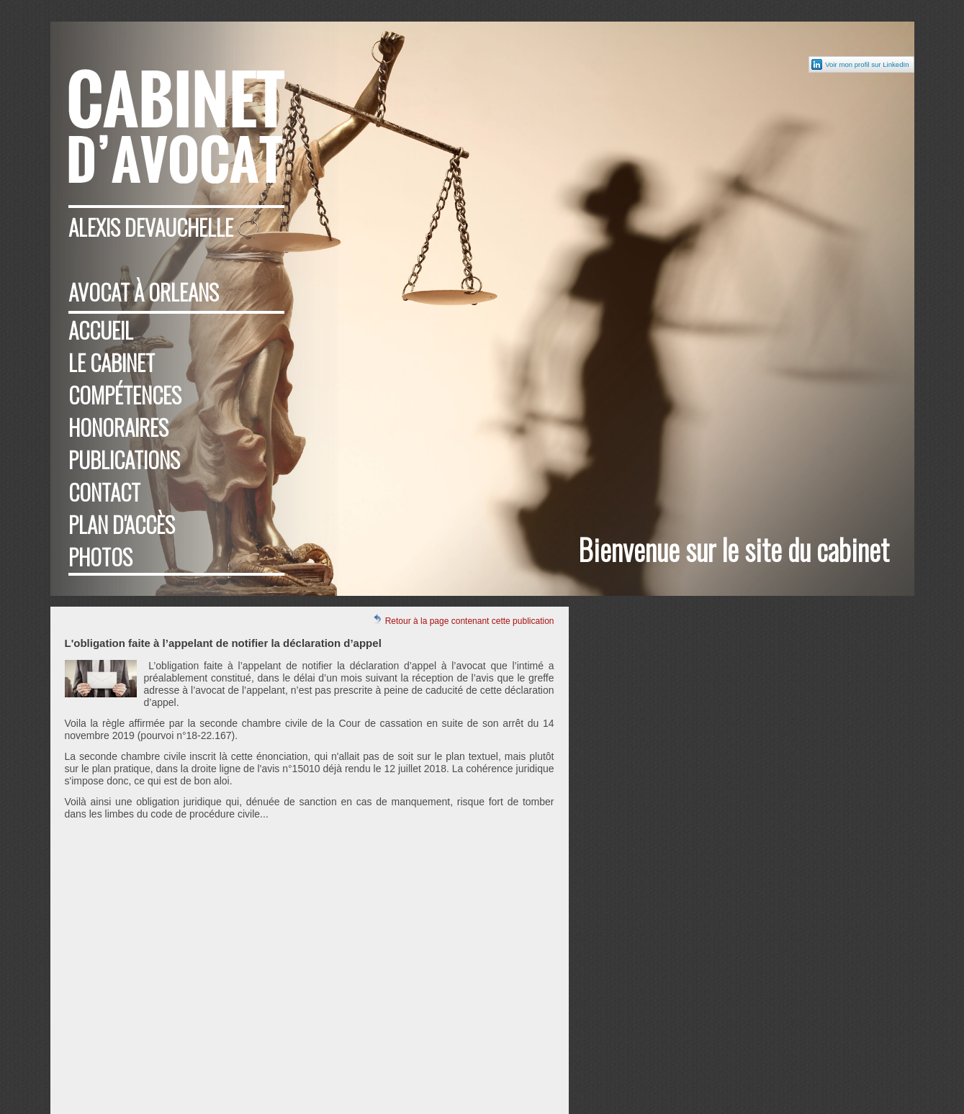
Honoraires (118, 427)
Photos (100, 556)
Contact (104, 492)
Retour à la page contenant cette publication (463, 620)
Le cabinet (111, 362)
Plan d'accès (121, 524)
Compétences (124, 395)
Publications (124, 459)
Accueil (100, 330)
